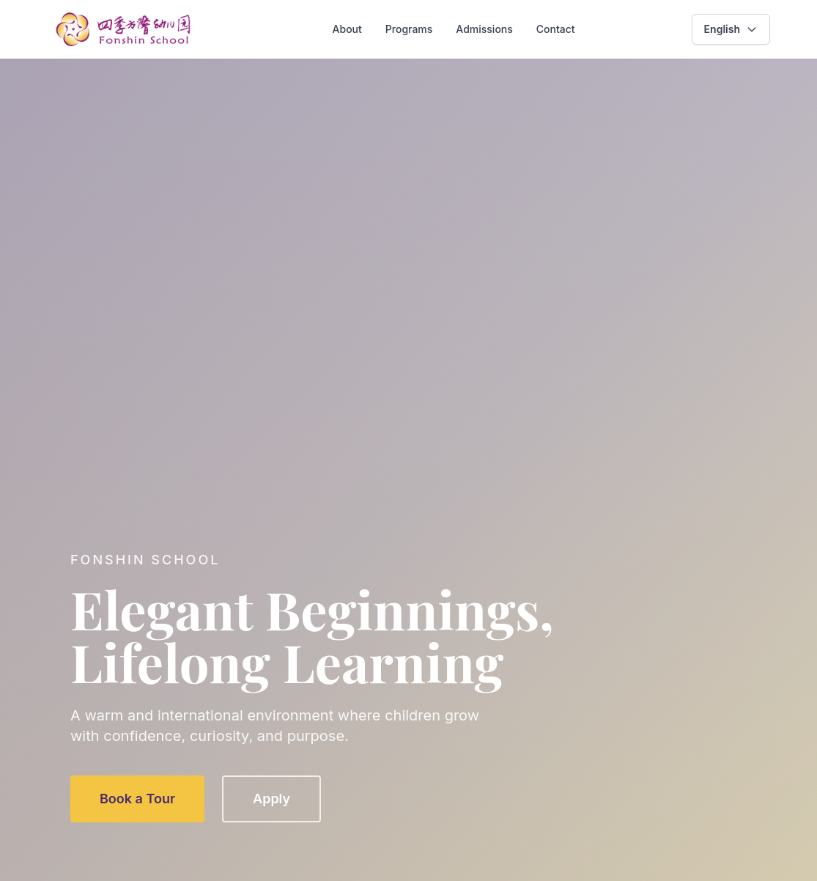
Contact (555, 29)
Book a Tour (137, 798)
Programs (409, 29)
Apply (271, 798)
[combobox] (731, 29)
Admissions (484, 29)
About (347, 29)
